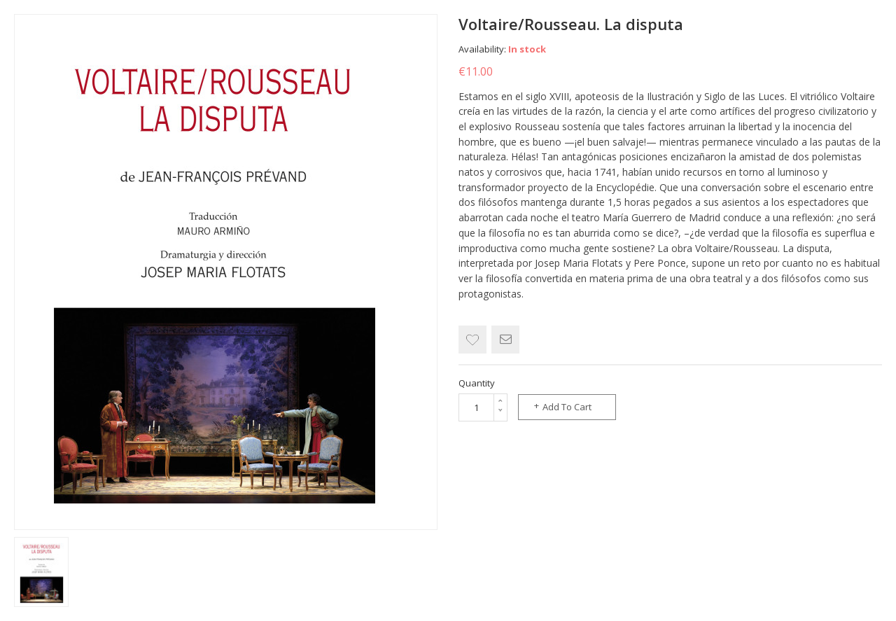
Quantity (476, 383)
